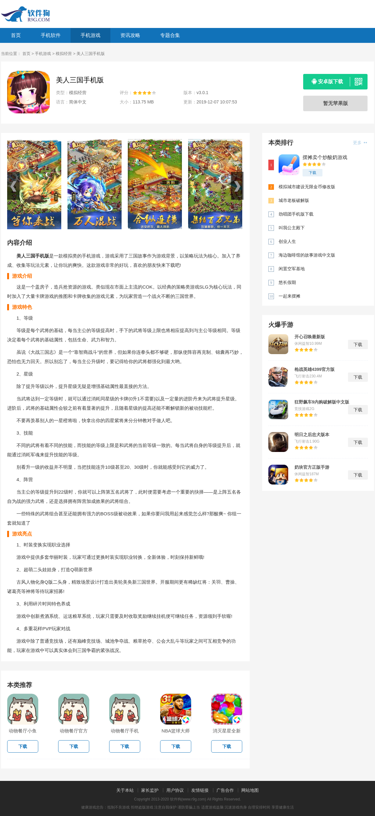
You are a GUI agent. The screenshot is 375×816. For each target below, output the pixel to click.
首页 (16, 35)
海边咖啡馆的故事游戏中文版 (307, 255)
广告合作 (225, 790)
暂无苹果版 (335, 103)
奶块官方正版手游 (311, 467)
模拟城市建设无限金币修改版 (307, 186)
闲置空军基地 (292, 268)
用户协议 (175, 790)
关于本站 (125, 790)
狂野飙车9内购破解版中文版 (321, 401)
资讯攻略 (130, 35)
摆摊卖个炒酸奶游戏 (325, 157)
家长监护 (150, 790)
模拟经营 (64, 53)
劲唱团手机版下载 (296, 214)
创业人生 (287, 241)
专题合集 (170, 35)
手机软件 (51, 35)
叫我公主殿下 (292, 227)
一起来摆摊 (289, 296)
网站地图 (250, 790)
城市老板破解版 (294, 200)
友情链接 (200, 790)
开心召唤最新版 (309, 336)
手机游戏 (90, 35)
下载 (312, 173)
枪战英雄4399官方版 (314, 369)
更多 (360, 142)
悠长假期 (287, 282)
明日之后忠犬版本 (311, 434)
